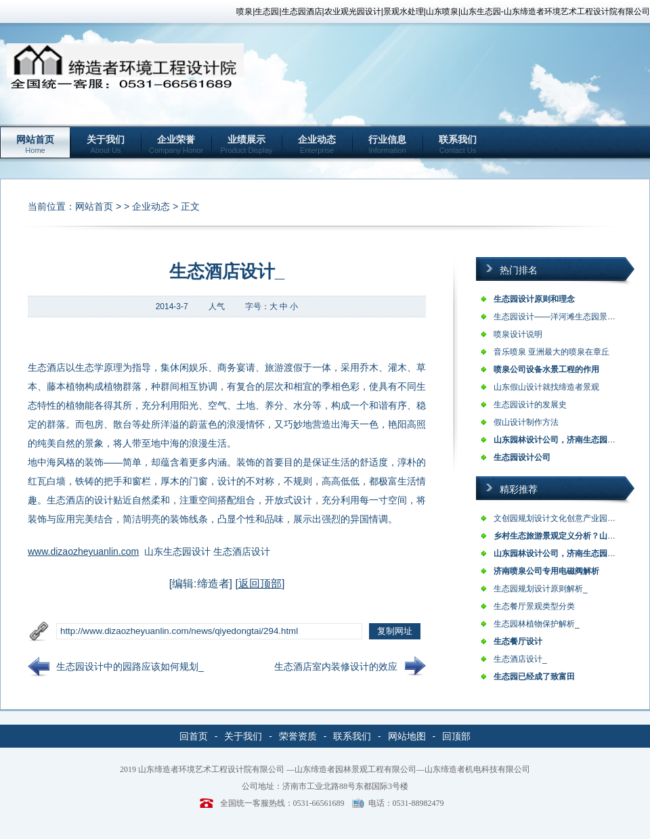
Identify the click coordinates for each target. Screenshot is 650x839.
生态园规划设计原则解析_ (541, 588)
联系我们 (457, 144)
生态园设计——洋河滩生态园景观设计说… (571, 316)
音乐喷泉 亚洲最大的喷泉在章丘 (551, 352)
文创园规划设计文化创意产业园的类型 (563, 518)
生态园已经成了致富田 (534, 676)
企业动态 (317, 144)
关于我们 (105, 144)
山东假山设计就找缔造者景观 (546, 387)
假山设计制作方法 (526, 422)
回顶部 (456, 736)
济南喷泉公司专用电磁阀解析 (546, 571)
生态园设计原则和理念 (534, 299)
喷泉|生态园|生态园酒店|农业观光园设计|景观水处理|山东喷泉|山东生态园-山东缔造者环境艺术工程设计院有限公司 (443, 11)
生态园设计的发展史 (530, 404)
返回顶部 (260, 583)
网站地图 (407, 736)
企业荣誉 (176, 144)
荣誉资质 (298, 736)
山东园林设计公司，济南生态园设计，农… (571, 440)
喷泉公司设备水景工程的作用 (546, 369)
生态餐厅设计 (518, 641)
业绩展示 (246, 144)
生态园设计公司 (522, 457)
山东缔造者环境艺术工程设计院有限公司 (211, 769)
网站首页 (35, 144)
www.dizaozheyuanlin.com (83, 551)
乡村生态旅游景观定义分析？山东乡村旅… (571, 536)
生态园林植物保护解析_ (537, 624)
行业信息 (387, 144)
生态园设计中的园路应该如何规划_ (130, 666)
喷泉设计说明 (518, 334)
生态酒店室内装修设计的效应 (335, 666)
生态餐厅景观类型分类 (534, 606)
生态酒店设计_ (520, 659)
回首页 (193, 736)
